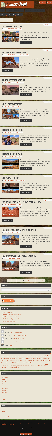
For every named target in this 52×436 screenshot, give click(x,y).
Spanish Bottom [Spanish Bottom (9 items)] (11, 365)
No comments (48, 102)
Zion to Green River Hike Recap (12, 130)
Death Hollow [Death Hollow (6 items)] (19, 358)
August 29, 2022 (11, 232)
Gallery (17, 106)
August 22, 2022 (11, 258)
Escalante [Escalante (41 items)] (25, 358)
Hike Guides (4, 392)
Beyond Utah (5, 379)
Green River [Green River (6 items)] (36, 358)
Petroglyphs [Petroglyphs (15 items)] (30, 363)
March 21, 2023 (11, 132)
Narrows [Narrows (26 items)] (13, 363)
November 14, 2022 (12, 156)
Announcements (21, 54)
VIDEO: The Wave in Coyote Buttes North (11, 319)
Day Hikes (4, 381)
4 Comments (48, 78)
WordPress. (31, 431)
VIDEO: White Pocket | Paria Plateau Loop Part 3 (19, 230)
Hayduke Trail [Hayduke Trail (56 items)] (6, 360)
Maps (3, 394)
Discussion (4, 383)
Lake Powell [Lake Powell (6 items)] (42, 360)
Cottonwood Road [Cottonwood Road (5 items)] (7, 358)
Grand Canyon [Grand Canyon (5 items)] (31, 358)
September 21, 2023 (12, 28)
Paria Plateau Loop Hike (10, 178)
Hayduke (42, 422)
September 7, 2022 (12, 204)
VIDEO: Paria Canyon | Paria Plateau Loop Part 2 (19, 256)
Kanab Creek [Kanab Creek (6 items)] (31, 360)
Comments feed (5, 414)
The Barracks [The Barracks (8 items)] (17, 365)
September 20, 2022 (12, 180)
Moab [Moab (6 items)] (10, 362)
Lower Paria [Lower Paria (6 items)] (6, 362)
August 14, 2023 (11, 54)
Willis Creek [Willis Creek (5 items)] (10, 367)
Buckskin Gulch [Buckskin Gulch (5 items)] (28, 356)
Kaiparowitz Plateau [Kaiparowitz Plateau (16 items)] (24, 360)
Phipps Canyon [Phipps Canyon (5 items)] (36, 362)
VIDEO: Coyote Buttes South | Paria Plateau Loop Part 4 (21, 202)
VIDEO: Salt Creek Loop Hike (8, 321)
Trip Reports (19, 132)
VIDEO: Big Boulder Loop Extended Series (11, 314)
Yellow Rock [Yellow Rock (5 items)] (14, 367)
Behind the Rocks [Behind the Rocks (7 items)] (15, 356)
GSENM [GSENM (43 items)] (42, 358)
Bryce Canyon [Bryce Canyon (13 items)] (21, 356)
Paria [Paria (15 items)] (18, 363)
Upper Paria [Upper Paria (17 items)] (40, 365)
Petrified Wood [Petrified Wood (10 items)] (23, 362)
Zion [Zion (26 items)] (17, 367)
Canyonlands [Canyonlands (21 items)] (35, 356)
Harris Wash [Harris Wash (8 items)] (47, 358)
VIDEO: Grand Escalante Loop (12, 26)
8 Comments (48, 200)
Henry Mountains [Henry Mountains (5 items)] (15, 360)
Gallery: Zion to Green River (12, 104)
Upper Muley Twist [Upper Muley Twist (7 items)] (32, 365)
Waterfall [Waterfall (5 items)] (5, 367)
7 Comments (48, 24)
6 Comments (48, 50)
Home (2, 422)
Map (19, 422)
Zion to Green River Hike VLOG (12, 154)
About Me (11, 345)
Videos (19, 28)
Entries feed (4, 411)
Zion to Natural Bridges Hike (8, 312)
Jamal (5, 28)
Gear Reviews (5, 388)
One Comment (48, 152)
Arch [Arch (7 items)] (2, 356)
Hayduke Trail (5, 390)
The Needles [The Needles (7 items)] (26, 365)
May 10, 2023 (11, 82)
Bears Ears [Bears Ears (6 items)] (9, 356)
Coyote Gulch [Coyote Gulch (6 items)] (13, 358)
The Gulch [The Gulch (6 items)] (22, 365)
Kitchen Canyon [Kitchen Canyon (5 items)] (37, 360)
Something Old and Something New (14, 52)
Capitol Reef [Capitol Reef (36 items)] (43, 356)
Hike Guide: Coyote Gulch (18, 338)
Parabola (26, 431)
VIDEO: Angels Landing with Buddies (10, 316)
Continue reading (25, 42)
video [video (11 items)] (2, 367)
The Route (8, 422)
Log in (3, 409)
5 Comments (48, 176)
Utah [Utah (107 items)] (46, 364)
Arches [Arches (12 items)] (5, 356)
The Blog (14, 422)
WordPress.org (5, 416)
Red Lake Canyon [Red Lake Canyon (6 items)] (42, 362)
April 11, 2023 (11, 106)
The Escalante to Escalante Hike (13, 80)
